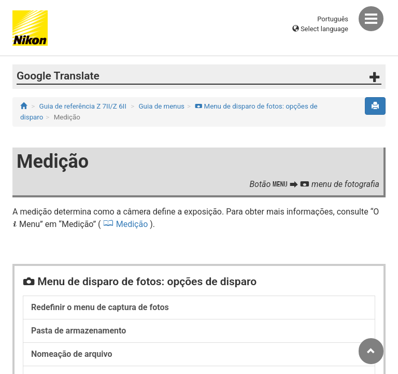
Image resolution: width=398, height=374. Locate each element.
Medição (132, 224)
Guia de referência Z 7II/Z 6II (82, 106)
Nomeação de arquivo (71, 354)
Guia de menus (161, 106)
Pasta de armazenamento (78, 331)
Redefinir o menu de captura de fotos (100, 307)
